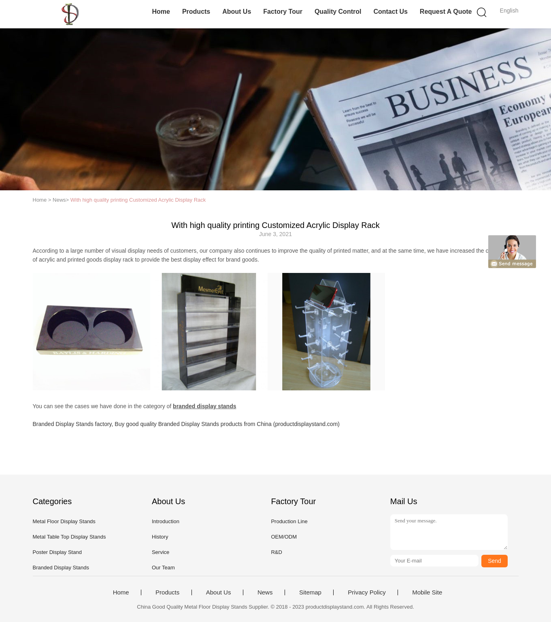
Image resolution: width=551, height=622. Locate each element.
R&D (276, 552)
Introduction (165, 521)
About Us (236, 11)
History (160, 537)
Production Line (289, 521)
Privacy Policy (366, 592)
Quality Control (338, 11)
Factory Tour (282, 11)
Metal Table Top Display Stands (69, 537)
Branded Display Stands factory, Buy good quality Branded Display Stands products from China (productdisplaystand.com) (186, 424)
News (265, 592)
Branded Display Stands (61, 567)
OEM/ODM (284, 537)
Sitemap (310, 592)
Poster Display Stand (57, 552)
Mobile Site (427, 592)
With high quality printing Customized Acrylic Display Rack (138, 200)
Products (196, 11)
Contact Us (390, 11)
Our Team (163, 567)
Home (161, 11)
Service (160, 552)
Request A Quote (446, 11)
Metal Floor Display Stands (64, 521)
